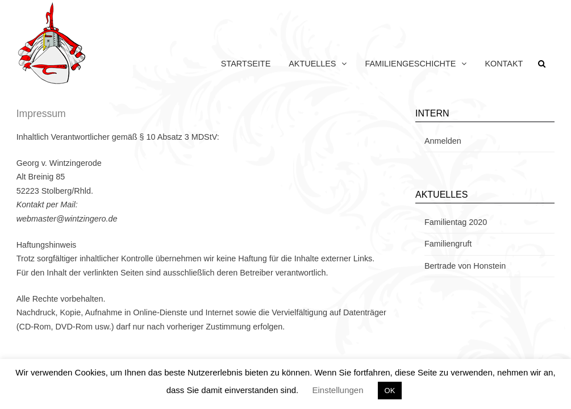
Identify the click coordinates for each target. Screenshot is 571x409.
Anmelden (442, 140)
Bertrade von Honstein (465, 265)
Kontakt (504, 63)
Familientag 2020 (455, 222)
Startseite (245, 63)
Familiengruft (448, 243)
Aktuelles (312, 63)
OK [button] (390, 390)
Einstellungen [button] (337, 390)
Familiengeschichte (410, 63)
